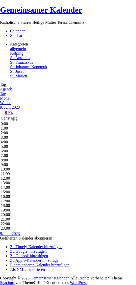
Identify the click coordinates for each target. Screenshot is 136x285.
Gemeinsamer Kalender (41, 9)
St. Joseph (18, 71)
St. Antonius (20, 58)
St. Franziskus (21, 62)
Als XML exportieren (27, 269)
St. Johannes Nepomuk (28, 67)
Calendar (17, 31)
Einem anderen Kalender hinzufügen (39, 265)
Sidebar (16, 35)
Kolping (16, 53)
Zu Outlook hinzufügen (29, 256)
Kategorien (19, 44)
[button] (26, 238)
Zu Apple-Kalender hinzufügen (35, 260)
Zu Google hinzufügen (28, 251)
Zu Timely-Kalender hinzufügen (36, 247)
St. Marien (18, 76)
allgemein (18, 48)
